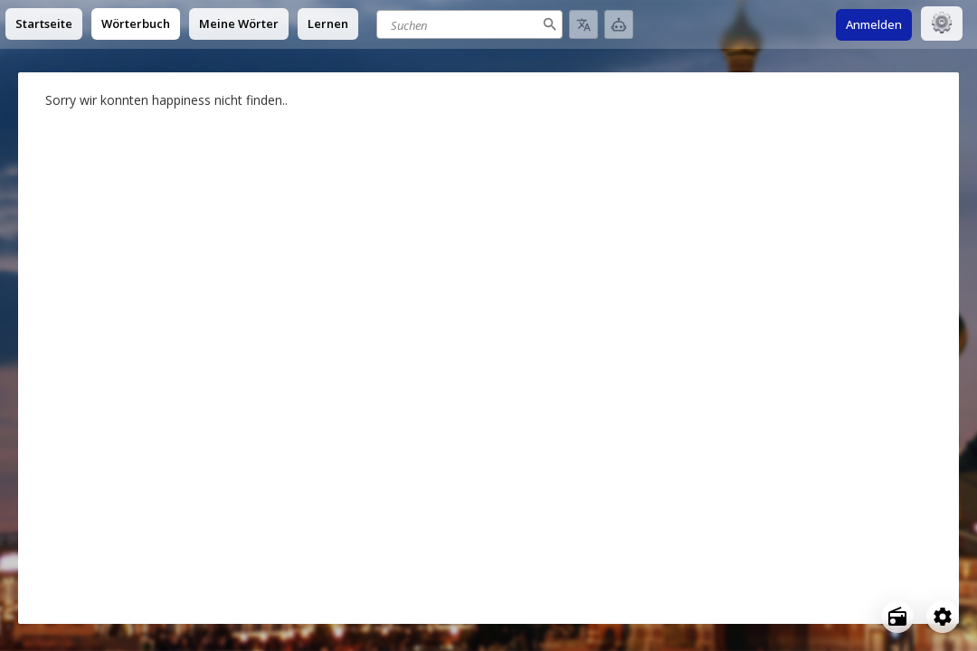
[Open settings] (942, 616)
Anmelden (874, 24)
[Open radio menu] (897, 616)
